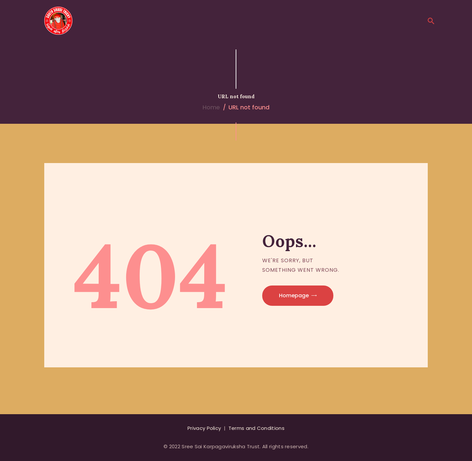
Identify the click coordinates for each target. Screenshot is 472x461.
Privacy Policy (204, 428)
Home (211, 107)
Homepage (294, 295)
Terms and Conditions (256, 428)
